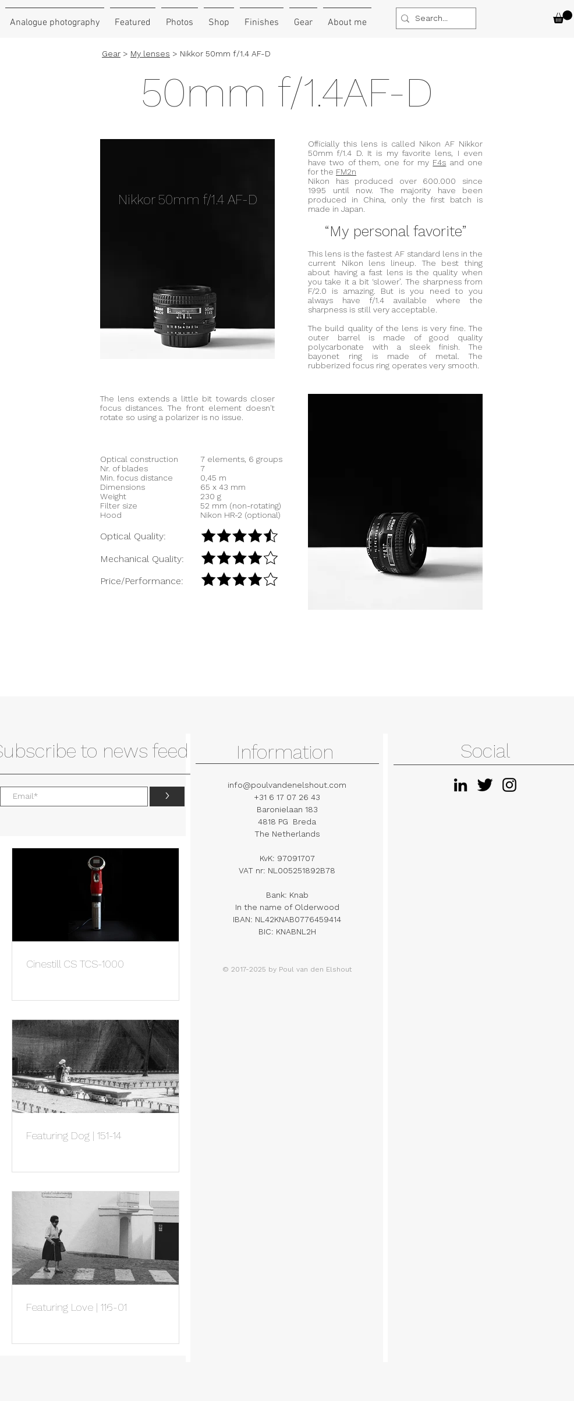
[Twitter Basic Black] (485, 785)
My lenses (150, 53)
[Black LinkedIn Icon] (460, 785)
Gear (111, 53)
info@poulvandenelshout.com (287, 785)
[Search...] (433, 18)
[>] (167, 796)
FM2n (346, 171)
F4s (439, 162)
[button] (562, 16)
